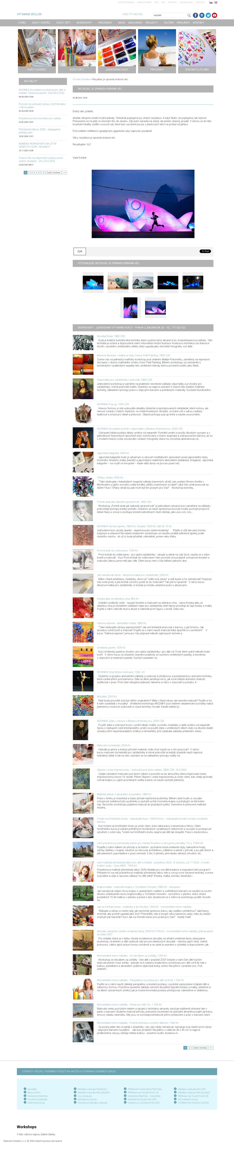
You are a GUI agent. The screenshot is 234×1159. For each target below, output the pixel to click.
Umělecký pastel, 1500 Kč (111, 647)
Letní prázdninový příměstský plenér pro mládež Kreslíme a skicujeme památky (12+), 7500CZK (150, 843)
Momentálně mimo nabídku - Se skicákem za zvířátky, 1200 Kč (132, 955)
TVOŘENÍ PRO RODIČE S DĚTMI (193, 1102)
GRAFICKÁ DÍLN (36, 1102)
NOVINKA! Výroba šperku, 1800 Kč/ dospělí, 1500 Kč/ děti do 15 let (134, 526)
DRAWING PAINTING (38, 1096)
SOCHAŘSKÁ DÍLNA (188, 1099)
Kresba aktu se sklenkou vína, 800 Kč (118, 598)
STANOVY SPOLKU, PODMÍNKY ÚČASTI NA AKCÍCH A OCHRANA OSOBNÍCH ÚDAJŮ (68, 1071)
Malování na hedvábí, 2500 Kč (113, 745)
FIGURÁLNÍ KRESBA (37, 1099)
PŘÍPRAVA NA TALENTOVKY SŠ (193, 1096)
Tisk (163, 2)
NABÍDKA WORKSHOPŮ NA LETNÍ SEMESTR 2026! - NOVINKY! (37, 145)
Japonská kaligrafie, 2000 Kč (113, 453)
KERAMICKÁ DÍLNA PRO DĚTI (142, 1099)
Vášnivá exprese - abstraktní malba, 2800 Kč (121, 623)
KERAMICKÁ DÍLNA (87, 1099)
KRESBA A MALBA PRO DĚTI (192, 1089)
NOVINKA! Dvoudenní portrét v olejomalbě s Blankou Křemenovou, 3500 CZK (140, 428)
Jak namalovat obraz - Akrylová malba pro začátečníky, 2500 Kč (132, 575)
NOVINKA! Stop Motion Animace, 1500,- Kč (121, 672)
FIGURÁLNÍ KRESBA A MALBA (92, 1102)
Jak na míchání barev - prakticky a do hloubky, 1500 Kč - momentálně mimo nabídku (144, 906)
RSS (156, 2)
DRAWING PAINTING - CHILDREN (144, 1096)
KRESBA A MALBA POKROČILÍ (92, 1089)
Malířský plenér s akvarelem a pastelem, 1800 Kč (124, 794)
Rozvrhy (172, 2)
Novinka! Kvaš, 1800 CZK (111, 336)
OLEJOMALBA (85, 1096)
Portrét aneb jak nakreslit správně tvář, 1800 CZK (124, 501)
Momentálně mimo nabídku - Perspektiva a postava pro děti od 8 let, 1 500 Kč (140, 980)
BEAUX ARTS (34, 1092)
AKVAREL (32, 1089)
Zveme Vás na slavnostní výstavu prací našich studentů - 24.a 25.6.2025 (41, 160)
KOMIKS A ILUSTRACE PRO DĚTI (144, 1102)
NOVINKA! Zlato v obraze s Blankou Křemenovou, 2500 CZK (130, 721)
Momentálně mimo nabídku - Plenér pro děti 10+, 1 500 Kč (129, 1004)
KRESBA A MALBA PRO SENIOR (93, 1092)
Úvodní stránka (126, 2)
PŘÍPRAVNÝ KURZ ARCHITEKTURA (145, 1089)
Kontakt (200, 2)
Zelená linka (186, 2)
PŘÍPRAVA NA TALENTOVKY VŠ (143, 1092)
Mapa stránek (144, 2)
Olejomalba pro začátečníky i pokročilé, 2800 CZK (124, 379)
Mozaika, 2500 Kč (107, 696)
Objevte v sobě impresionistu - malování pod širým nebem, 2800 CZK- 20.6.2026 (142, 769)
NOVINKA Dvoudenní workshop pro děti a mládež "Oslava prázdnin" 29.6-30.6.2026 (42, 91)
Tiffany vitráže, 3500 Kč (110, 477)
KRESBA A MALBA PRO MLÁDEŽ (194, 1092)
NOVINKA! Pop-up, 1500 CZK (113, 404)
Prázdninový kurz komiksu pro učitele (40, 118)
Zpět (79, 251)
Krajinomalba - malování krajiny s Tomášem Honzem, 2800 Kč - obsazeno (138, 887)
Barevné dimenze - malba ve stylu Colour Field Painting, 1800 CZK (133, 355)
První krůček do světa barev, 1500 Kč (117, 550)
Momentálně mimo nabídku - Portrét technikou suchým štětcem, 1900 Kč (138, 1022)
